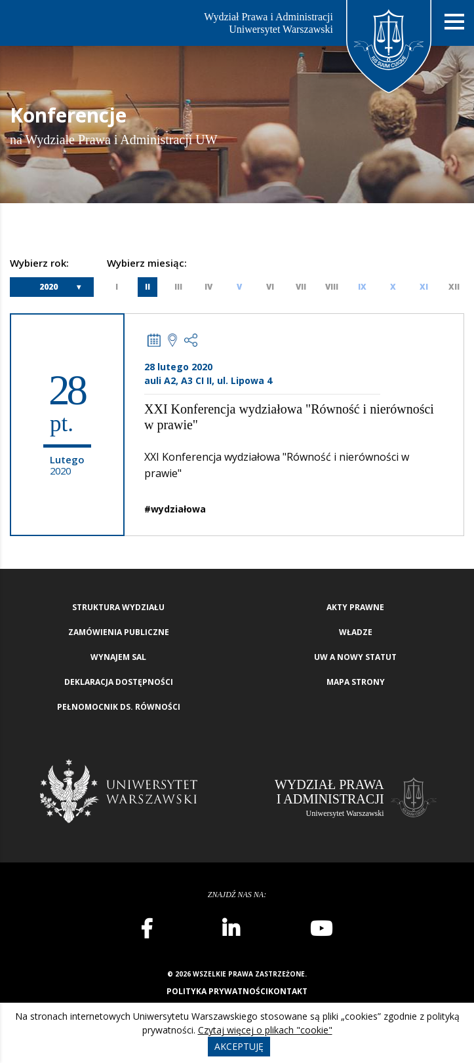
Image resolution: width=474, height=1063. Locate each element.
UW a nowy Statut (355, 657)
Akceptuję (239, 1046)
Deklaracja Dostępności (118, 681)
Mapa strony (355, 681)
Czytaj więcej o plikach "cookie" (265, 1030)
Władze (355, 632)
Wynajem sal (118, 657)
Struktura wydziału (118, 607)
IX (362, 286)
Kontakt (287, 991)
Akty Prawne (355, 607)
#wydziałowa (175, 509)
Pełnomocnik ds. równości (118, 706)
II (147, 286)
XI (424, 286)
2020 (48, 286)
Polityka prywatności (217, 991)
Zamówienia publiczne (118, 632)
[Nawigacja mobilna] (454, 22)
